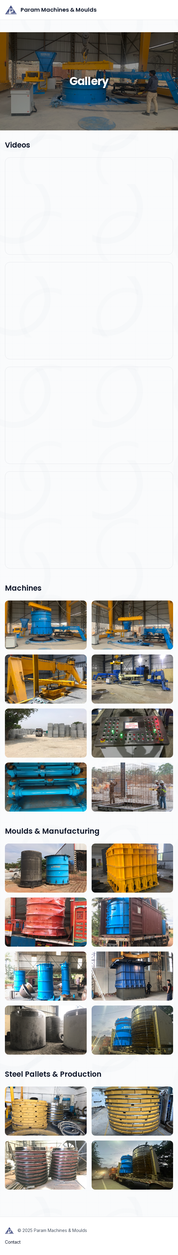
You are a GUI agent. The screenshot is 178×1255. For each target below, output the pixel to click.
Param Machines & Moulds (51, 10)
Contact (13, 1242)
